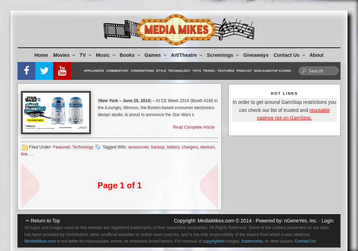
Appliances (94, 71)
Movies (64, 55)
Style (161, 71)
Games (156, 55)
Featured (225, 71)
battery (173, 147)
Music (106, 55)
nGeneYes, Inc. (300, 220)
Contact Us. (306, 241)
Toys (197, 71)
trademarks (252, 241)
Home (41, 55)
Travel (209, 71)
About (316, 55)
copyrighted (213, 241)
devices (207, 147)
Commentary (117, 71)
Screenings (223, 55)
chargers (190, 147)
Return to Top (45, 220)
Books (130, 55)
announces (138, 147)
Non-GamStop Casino (272, 71)
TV (86, 55)
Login (328, 220)
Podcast (244, 71)
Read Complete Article (194, 127)
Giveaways (255, 55)
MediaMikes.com (216, 220)
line (24, 154)
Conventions (142, 71)
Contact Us (290, 55)
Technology (179, 71)
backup (158, 147)
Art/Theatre (187, 55)
